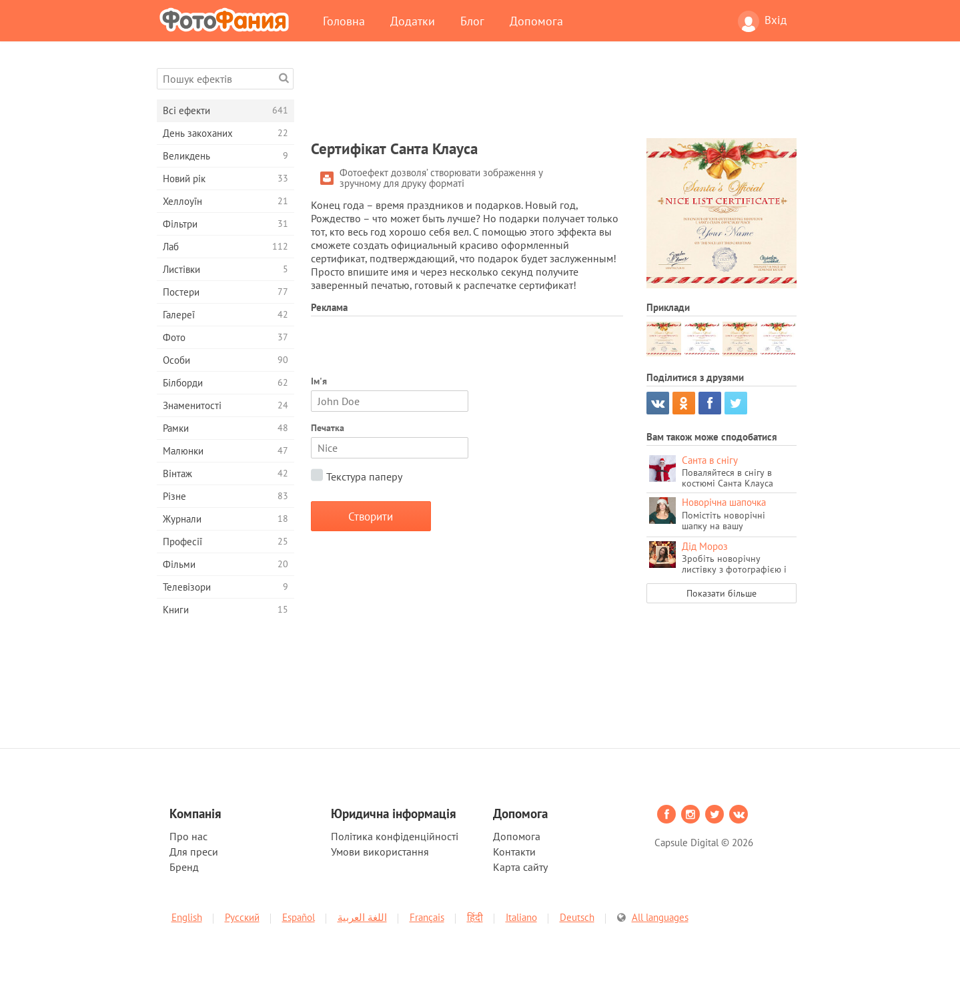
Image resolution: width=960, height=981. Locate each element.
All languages (660, 917)
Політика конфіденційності (394, 836)
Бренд (184, 867)
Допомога (536, 21)
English (186, 917)
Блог (472, 21)
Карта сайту (520, 867)
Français (427, 917)
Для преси (193, 851)
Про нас (188, 836)
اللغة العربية (362, 917)
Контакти (514, 851)
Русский (242, 917)
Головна (344, 21)
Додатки (412, 21)
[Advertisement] (554, 98)
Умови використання (380, 851)
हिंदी (475, 917)
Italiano (521, 917)
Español (298, 917)
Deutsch (577, 917)
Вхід (762, 21)
